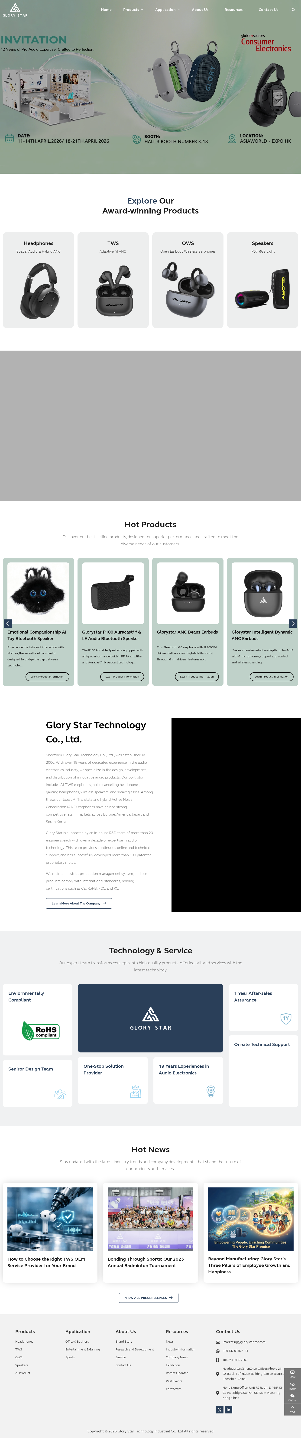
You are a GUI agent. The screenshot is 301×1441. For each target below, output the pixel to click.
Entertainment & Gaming (82, 1353)
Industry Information (180, 1353)
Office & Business (77, 1345)
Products (131, 9)
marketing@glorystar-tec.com (244, 1345)
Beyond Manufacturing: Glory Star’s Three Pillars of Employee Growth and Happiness (249, 1268)
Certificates (173, 1392)
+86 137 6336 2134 (235, 1354)
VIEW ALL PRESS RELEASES (146, 1301)
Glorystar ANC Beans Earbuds (187, 632)
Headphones (38, 244)
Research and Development (135, 1353)
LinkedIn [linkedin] (228, 1412)
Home (106, 9)
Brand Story (124, 1345)
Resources (234, 9)
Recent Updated (177, 1376)
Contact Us (268, 9)
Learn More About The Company (76, 904)
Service (121, 1361)
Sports (70, 1361)
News (170, 1345)
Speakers (262, 244)
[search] (293, 9)
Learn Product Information (47, 677)
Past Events (174, 1384)
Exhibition (173, 1368)
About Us (200, 9)
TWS (113, 244)
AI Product (22, 1376)
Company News (177, 1361)
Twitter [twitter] (219, 1412)
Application (165, 9)
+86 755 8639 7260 (235, 1363)
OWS (188, 244)
